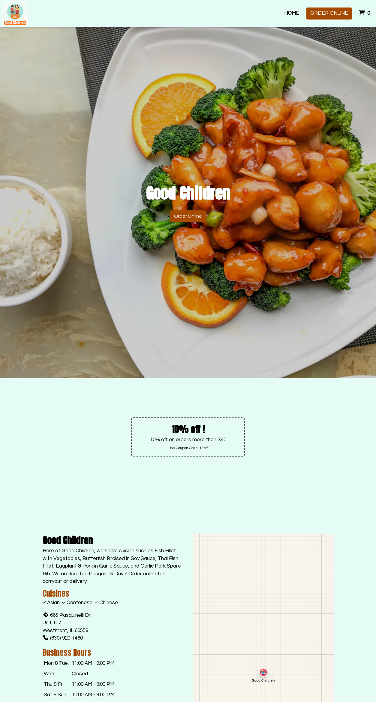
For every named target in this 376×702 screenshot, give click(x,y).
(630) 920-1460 (63, 638)
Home (291, 13)
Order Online (329, 13)
